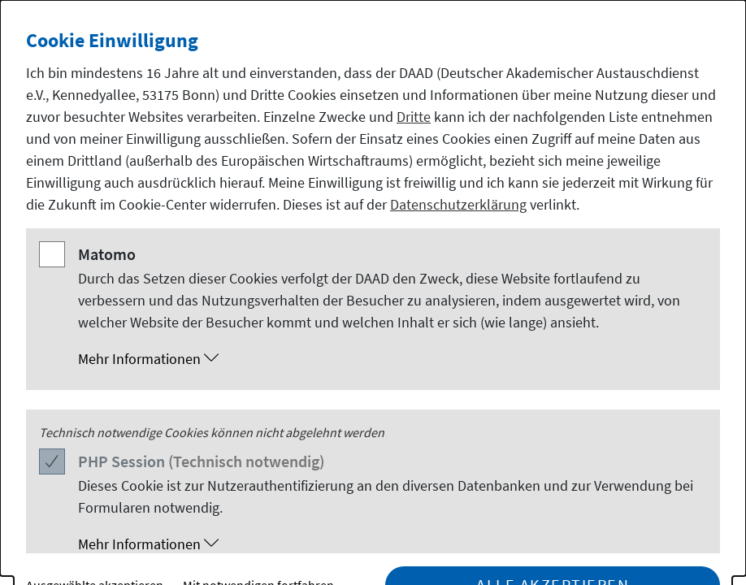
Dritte (414, 116)
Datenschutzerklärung (458, 204)
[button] (389, 359)
